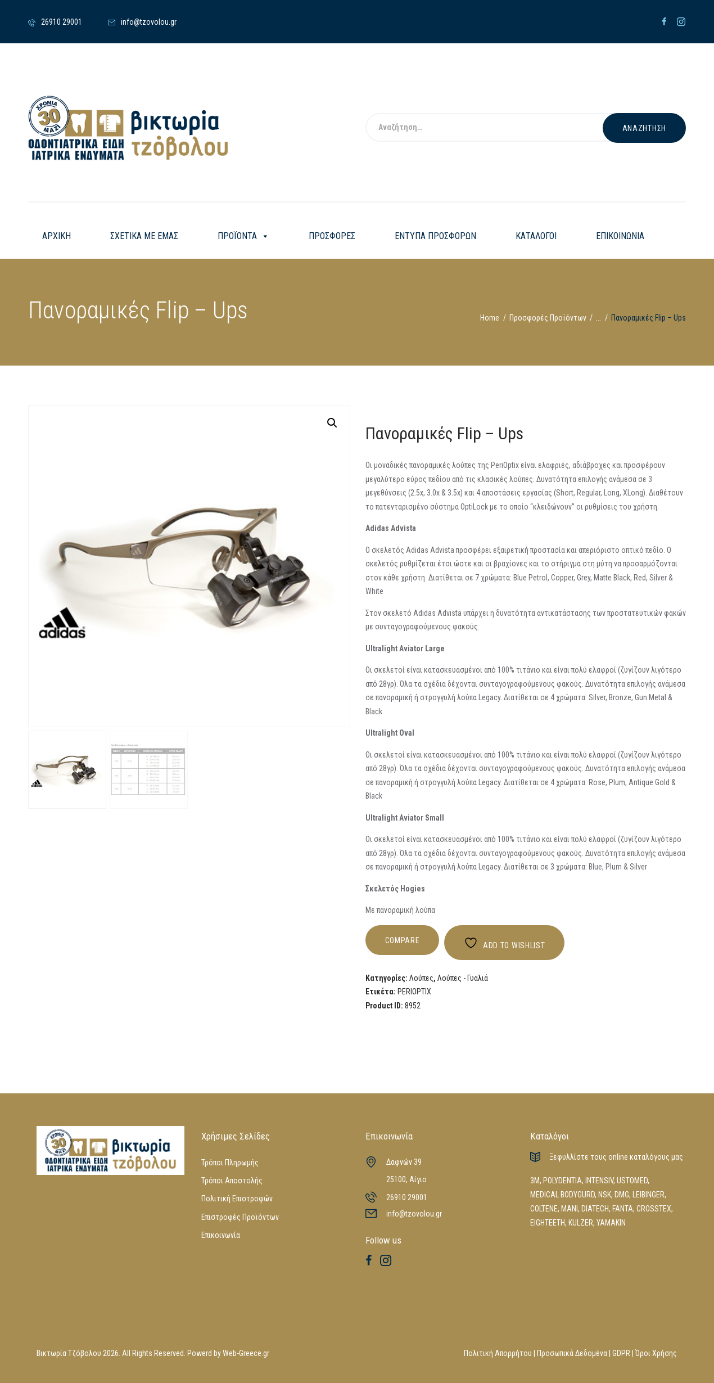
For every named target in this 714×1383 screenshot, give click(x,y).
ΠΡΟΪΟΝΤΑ (243, 236)
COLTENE (544, 1208)
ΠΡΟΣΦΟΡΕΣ (332, 236)
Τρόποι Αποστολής (232, 1180)
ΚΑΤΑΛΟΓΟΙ (536, 236)
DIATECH (595, 1208)
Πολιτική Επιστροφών (237, 1198)
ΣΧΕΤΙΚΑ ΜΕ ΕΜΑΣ (144, 236)
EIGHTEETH (547, 1222)
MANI (569, 1208)
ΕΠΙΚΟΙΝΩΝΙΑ (620, 236)
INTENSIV (599, 1180)
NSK (604, 1194)
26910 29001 (406, 1197)
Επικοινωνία (220, 1235)
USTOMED (632, 1180)
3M (535, 1180)
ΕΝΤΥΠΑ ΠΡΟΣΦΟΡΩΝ (435, 236)
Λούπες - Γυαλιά (462, 978)
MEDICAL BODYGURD (562, 1194)
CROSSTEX (653, 1208)
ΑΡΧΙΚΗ (56, 236)
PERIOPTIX (414, 991)
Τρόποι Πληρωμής (230, 1162)
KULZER (580, 1222)
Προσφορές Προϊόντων (547, 317)
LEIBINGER (648, 1194)
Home (489, 317)
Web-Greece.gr (246, 1353)
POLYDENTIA (562, 1180)
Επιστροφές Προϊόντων (240, 1217)
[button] (332, 423)
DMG (621, 1194)
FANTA (622, 1208)
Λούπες (421, 978)
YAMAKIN (611, 1222)
